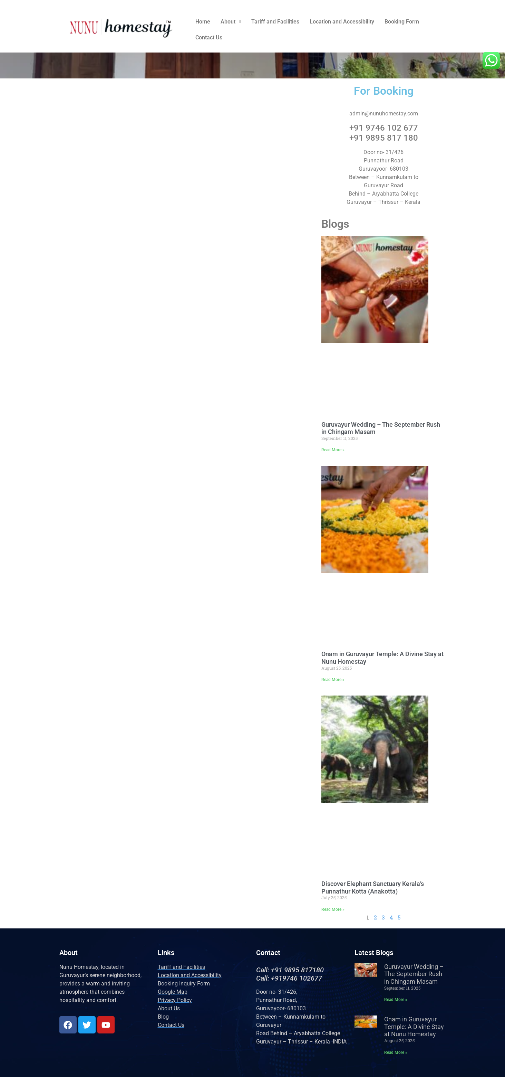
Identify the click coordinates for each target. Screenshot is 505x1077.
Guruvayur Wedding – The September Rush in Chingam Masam (414, 974)
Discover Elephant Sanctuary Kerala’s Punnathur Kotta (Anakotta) (372, 887)
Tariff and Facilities (275, 21)
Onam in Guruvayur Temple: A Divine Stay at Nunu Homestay (414, 1026)
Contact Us (208, 37)
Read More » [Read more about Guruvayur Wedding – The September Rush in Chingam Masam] (332, 449)
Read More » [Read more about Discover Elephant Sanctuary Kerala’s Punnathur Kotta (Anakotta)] (332, 909)
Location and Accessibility (342, 21)
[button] (230, 22)
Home (202, 21)
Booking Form (402, 21)
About (231, 21)
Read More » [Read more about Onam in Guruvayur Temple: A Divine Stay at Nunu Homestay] (332, 679)
